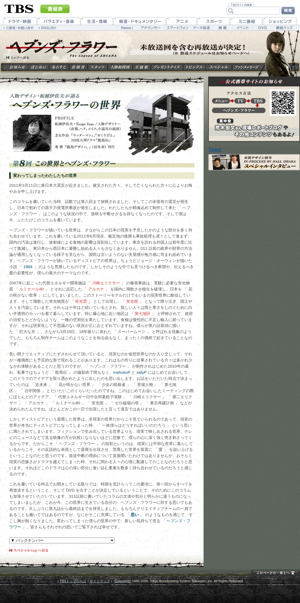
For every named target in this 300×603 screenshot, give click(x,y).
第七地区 (143, 313)
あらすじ (59, 67)
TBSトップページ (73, 581)
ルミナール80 (31, 289)
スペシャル (219, 67)
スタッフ (97, 67)
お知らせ (17, 67)
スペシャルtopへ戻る (29, 550)
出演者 (78, 67)
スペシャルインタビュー (254, 162)
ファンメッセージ (247, 67)
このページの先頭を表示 (275, 573)
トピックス (194, 67)
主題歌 (141, 67)
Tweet (214, 149)
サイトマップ (100, 581)
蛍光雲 (81, 301)
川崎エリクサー (106, 283)
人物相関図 (120, 67)
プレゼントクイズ (167, 67)
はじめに (38, 67)
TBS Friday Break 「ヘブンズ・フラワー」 (59, 49)
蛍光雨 (132, 301)
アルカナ (96, 289)
